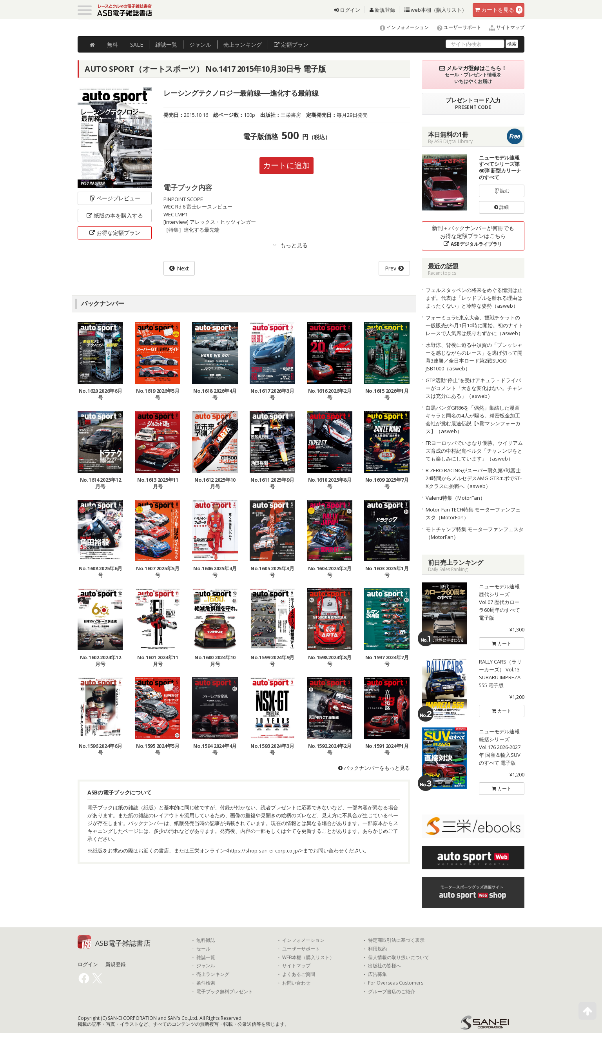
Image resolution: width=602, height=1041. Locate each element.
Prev (390, 268)
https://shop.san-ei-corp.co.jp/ (264, 850)
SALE (136, 44)
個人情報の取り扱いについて (398, 957)
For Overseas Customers (395, 983)
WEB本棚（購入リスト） (308, 957)
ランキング (242, 44)
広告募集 (377, 974)
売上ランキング (212, 974)
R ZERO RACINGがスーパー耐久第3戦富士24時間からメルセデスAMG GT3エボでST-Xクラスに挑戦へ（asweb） (474, 478)
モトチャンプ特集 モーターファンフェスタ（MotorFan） (475, 533)
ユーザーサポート (455, 27)
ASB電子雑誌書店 (122, 943)
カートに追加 (286, 165)
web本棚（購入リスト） (435, 9)
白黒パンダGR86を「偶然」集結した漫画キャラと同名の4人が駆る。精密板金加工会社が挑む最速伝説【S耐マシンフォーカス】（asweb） (473, 419)
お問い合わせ (296, 983)
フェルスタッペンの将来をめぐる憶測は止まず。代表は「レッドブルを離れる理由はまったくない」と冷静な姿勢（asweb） (474, 298)
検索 (512, 43)
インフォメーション (401, 27)
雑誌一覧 (205, 957)
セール (203, 949)
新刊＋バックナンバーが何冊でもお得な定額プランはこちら (473, 235)
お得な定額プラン (114, 232)
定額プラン (291, 44)
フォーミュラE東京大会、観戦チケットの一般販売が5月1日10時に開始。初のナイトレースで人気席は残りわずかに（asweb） (474, 325)
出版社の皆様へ (384, 966)
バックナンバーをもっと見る (374, 767)
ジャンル (200, 44)
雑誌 (166, 44)
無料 (112, 44)
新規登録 (382, 9)
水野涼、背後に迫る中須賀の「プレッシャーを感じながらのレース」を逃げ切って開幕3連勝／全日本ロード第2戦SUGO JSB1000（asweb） (474, 356)
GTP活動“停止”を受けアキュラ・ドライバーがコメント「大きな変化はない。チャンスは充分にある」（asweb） (474, 388)
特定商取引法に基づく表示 (396, 940)
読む (502, 190)
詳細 (501, 207)
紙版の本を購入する (115, 215)
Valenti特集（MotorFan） (455, 497)
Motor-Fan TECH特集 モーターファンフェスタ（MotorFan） (473, 513)
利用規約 (377, 949)
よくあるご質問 (298, 974)
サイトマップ (503, 27)
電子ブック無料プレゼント (224, 991)
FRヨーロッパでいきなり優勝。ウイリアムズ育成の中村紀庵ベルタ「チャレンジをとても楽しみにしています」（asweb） (474, 450)
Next (183, 268)
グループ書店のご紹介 (391, 991)
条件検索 (205, 983)
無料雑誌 (205, 940)
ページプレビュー (114, 198)
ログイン (347, 9)
